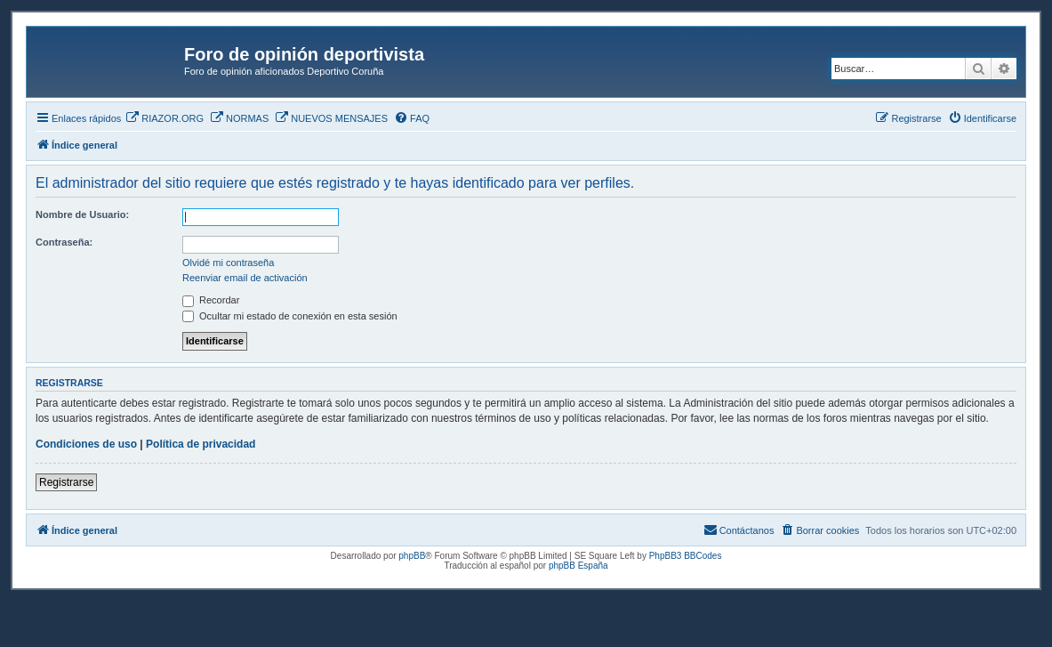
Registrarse (66, 482)
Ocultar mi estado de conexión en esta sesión (290, 316)
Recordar (210, 300)
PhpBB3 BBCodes (685, 556)
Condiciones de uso (86, 444)
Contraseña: (64, 242)
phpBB (411, 556)
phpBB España (578, 565)
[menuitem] (164, 118)
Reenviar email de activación (245, 277)
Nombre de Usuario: (82, 214)
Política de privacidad (200, 444)
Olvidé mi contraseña (228, 262)
